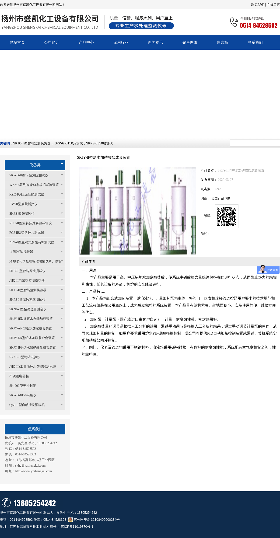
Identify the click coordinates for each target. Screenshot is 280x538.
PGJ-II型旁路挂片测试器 (29, 232)
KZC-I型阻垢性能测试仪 (29, 194)
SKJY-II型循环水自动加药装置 (33, 319)
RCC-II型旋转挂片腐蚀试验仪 (32, 223)
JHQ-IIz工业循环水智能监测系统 (35, 366)
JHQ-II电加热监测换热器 (29, 280)
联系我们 (258, 5)
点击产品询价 (221, 198)
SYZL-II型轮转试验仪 (27, 357)
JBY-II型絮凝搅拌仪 (25, 204)
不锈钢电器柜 (21, 376)
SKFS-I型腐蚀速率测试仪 (29, 299)
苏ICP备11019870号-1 (76, 526)
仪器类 (35, 165)
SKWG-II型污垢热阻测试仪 (31, 175)
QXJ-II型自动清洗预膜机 (29, 405)
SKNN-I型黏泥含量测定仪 (30, 309)
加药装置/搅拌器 (23, 252)
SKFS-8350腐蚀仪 (99, 143)
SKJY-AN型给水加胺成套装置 (33, 328)
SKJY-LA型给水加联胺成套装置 (34, 338)
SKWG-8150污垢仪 (69, 143)
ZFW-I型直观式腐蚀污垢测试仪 (34, 242)
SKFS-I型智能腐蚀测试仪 (29, 271)
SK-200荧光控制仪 (25, 386)
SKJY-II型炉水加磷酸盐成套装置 (35, 347)
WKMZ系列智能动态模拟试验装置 (36, 185)
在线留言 (273, 5)
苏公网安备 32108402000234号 (94, 519)
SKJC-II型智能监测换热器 (31, 143)
